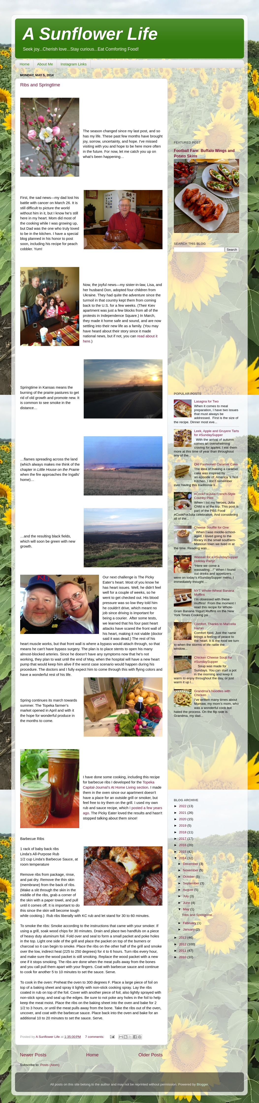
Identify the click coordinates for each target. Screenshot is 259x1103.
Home (25, 64)
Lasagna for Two (206, 401)
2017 (183, 838)
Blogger (202, 1084)
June (187, 903)
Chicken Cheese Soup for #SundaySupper (213, 659)
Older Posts (150, 1054)
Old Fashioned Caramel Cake (216, 464)
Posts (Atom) (50, 1065)
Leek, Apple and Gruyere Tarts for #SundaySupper (216, 433)
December (191, 864)
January (189, 929)
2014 (183, 858)
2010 (183, 957)
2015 (183, 852)
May (186, 909)
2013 (183, 937)
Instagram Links (74, 64)
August (188, 890)
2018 (183, 832)
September (191, 883)
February (190, 923)
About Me (45, 64)
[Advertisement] (206, 102)
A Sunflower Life (90, 33)
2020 (183, 819)
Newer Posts (33, 1054)
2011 (183, 950)
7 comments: (95, 1037)
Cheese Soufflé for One (211, 527)
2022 (183, 806)
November (191, 870)
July (186, 896)
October (189, 876)
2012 (183, 944)
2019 (183, 825)
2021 (183, 813)
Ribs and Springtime (40, 84)
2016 (183, 845)
